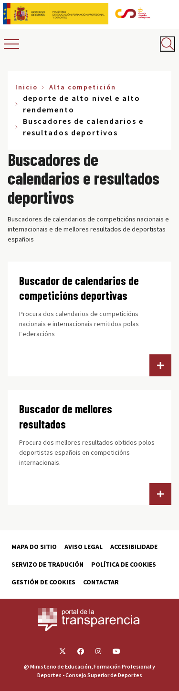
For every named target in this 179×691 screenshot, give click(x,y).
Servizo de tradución (47, 564)
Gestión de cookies (43, 582)
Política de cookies (123, 564)
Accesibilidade (134, 546)
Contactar (101, 582)
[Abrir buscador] (167, 44)
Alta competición (82, 87)
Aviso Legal (83, 546)
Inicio (26, 87)
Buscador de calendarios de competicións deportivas (79, 288)
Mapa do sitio (34, 546)
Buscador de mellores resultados (65, 416)
